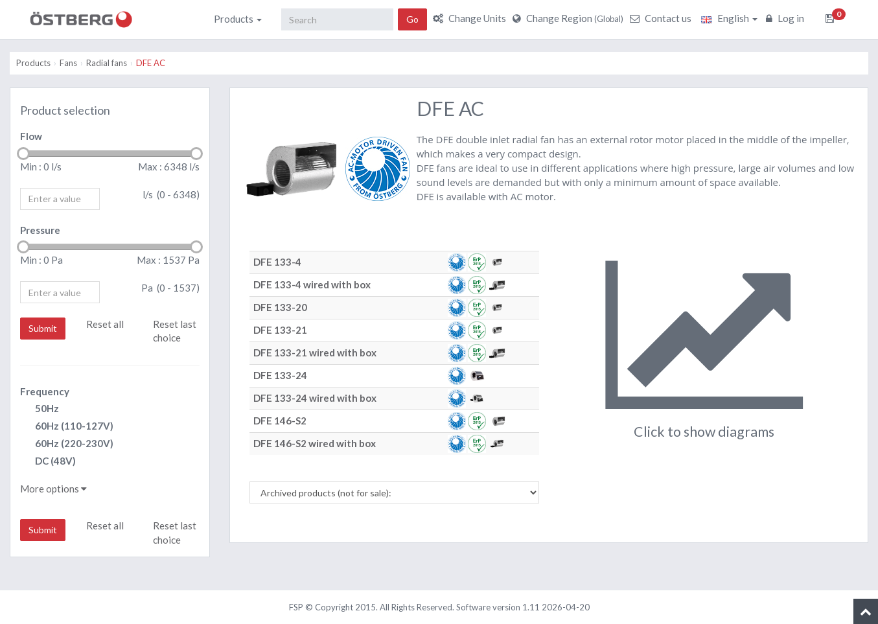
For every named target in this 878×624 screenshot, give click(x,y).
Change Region (569, 18)
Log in (786, 18)
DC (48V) (48, 461)
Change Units (471, 18)
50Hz (39, 409)
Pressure (40, 230)
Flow (31, 136)
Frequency (44, 391)
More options (53, 488)
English (729, 18)
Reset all (105, 324)
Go (412, 19)
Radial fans (106, 63)
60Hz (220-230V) (66, 444)
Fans (68, 63)
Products (238, 19)
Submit (43, 328)
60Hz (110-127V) (66, 426)
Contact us (662, 18)
